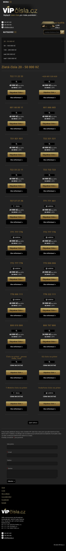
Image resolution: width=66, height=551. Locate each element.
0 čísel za (56, 24)
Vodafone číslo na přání (49, 388)
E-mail (9, 452)
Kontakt (4, 503)
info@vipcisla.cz (9, 27)
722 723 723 (49, 169)
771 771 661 (49, 200)
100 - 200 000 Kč (10, 50)
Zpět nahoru (33, 423)
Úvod (3, 488)
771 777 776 (16, 231)
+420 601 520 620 (49, 76)
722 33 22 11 (16, 169)
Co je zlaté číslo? (6, 497)
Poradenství (5, 500)
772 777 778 (16, 263)
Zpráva (9, 468)
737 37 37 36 (16, 200)
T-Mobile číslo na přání (16, 388)
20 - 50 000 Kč (9, 41)
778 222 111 (49, 294)
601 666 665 (49, 107)
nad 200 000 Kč (9, 54)
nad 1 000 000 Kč (10, 58)
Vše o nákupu (6, 494)
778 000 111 (16, 294)
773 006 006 (49, 263)
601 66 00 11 (16, 107)
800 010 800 (16, 325)
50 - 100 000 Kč (9, 46)
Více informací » (16, 97)
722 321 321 (49, 138)
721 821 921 (16, 138)
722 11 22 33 (16, 76)
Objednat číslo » (16, 92)
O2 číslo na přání (49, 356)
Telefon (9, 460)
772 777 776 (49, 231)
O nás (3, 491)
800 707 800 (49, 325)
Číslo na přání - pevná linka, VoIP (16, 357)
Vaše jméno (10, 444)
